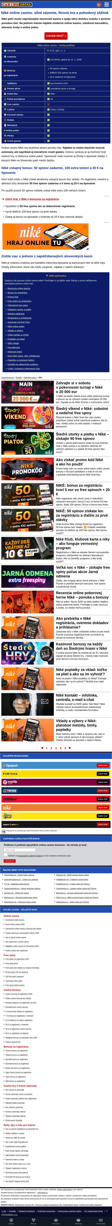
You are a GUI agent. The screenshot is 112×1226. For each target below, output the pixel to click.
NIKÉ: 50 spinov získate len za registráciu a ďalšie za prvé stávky (82, 515)
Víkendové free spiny (18, 305)
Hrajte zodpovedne (64, 1190)
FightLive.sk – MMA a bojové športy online (72, 792)
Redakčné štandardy (27, 1211)
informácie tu (42, 1193)
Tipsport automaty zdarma (15, 1116)
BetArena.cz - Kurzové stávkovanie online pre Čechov (77, 810)
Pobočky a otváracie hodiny (21, 360)
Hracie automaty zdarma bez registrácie (20, 1099)
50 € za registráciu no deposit (16, 1033)
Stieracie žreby (15, 351)
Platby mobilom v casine (14, 1133)
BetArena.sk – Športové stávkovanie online (20, 815)
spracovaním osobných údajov (30, 773)
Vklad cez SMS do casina (15, 1138)
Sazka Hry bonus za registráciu (17, 1068)
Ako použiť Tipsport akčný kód (17, 1181)
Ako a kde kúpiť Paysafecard (16, 1142)
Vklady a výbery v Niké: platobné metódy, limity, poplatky (76, 725)
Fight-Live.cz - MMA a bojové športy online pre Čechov (77, 815)
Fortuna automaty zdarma (15, 1112)
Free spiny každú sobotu (14, 985)
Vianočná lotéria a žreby (14, 1160)
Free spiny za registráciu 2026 (17, 959)
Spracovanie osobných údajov (70, 1211)
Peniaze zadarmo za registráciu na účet (20, 1003)
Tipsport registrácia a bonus (16, 1168)
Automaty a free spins (13, 981)
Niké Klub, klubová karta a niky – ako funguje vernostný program (83, 543)
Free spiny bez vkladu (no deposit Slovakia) (22, 968)
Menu (106, 4)
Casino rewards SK (12, 1042)
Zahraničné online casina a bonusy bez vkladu (23, 929)
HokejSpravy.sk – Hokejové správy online (20, 819)
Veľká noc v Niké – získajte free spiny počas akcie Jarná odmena (83, 571)
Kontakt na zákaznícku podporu (23, 364)
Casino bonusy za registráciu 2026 (18, 994)
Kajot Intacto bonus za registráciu (18, 1072)
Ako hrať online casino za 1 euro (18, 1164)
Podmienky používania (46, 1211)
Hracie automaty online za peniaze (18, 1094)
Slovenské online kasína (14, 920)
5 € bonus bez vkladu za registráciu (19, 1011)
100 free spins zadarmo (14, 977)
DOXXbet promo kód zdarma (16, 1173)
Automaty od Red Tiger (19, 322)
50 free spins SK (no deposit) (16, 972)
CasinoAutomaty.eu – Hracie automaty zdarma (22, 806)
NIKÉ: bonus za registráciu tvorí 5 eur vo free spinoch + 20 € (83, 489)
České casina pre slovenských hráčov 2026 (22, 933)
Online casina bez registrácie (16, 950)
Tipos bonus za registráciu (15, 1077)
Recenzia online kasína (19, 288)
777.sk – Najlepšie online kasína (16, 801)
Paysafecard (14, 347)
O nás (3, 1211)
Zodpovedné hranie (70, 1205)
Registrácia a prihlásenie (20, 318)
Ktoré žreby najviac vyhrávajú (16, 1151)
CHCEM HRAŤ (55, 35)
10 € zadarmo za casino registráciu (19, 1020)
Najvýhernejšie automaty (14, 1103)
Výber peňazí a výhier (18, 335)
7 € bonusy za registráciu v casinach (19, 1016)
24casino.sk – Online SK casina (16, 810)
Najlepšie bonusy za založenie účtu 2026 (21, 1038)
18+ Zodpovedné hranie (93, 1211)
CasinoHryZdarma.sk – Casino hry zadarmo (21, 797)
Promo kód (13, 297)
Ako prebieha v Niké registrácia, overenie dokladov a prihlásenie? (82, 622)
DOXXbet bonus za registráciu (17, 1064)
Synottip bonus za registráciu (16, 1059)
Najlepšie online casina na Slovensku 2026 (22, 946)
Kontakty (12, 1211)
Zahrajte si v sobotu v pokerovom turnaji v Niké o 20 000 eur (79, 387)
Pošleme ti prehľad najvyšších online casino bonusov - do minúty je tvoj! (45, 762)
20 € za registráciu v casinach (16, 1025)
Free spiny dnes (11, 963)
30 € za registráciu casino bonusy (18, 1029)
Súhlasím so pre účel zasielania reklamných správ (39, 773)
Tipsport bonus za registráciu (16, 1055)
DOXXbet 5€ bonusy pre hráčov (17, 1177)
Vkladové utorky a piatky (19, 309)
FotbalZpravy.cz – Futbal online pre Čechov (73, 801)
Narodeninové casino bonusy (16, 1007)
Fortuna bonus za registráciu (16, 1051)
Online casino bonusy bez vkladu (18, 998)
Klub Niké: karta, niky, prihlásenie (24, 356)
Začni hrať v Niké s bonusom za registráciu (32, 199)
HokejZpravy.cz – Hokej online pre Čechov (72, 819)
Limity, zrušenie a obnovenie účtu (24, 368)
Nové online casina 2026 (14, 924)
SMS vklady (13, 343)
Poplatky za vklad (16, 339)
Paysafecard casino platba (15, 1146)
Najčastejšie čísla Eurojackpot (17, 1155)
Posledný (70, 747)
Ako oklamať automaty (14, 1107)
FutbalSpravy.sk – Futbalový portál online (72, 797)
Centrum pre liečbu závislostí (90, 1205)
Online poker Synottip (13, 1120)
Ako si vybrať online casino (15, 937)
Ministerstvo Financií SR (24, 1205)
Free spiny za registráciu (19, 301)
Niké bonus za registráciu (15, 1081)
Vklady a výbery (15, 330)
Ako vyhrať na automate (14, 1090)
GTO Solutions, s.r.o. (9, 1215)
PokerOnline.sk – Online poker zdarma (19, 792)
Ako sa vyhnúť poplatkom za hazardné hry (21, 1129)
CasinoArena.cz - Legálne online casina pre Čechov (76, 806)
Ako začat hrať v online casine (17, 942)
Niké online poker (16, 326)
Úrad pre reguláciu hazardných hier (48, 1205)
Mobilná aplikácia (16, 313)
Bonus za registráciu (17, 292)
